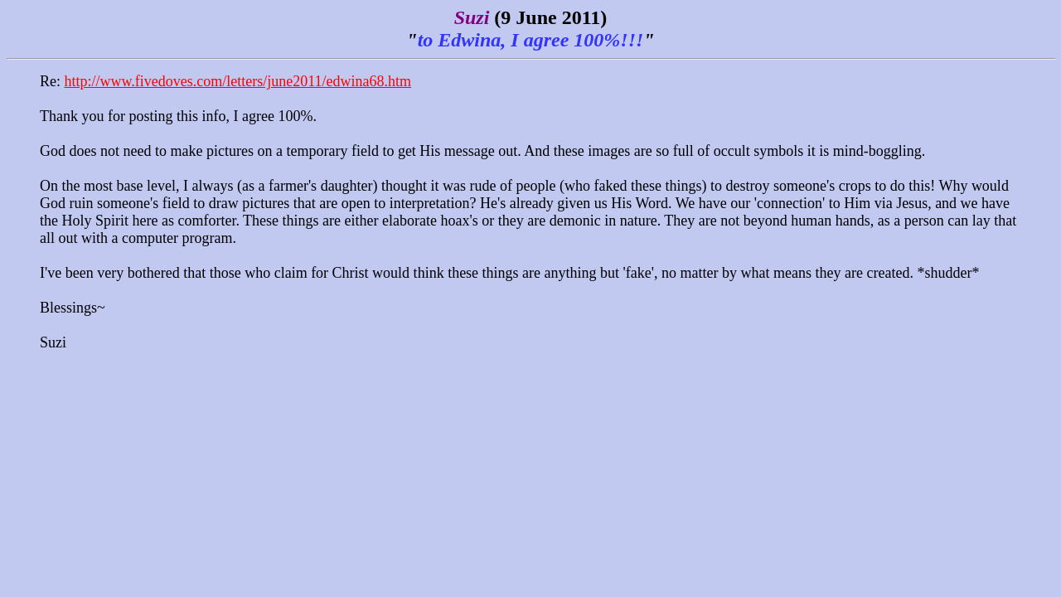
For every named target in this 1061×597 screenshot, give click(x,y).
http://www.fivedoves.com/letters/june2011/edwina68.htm (238, 81)
